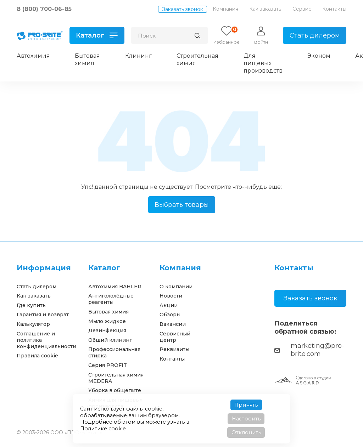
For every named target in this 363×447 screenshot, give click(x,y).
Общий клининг (110, 340)
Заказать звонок (182, 9)
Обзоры (170, 314)
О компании (176, 286)
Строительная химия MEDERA (116, 378)
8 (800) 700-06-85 (44, 9)
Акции (169, 305)
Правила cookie (37, 355)
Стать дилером (315, 35)
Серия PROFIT (107, 365)
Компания (225, 9)
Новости (171, 296)
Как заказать (265, 9)
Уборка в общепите (114, 390)
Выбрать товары (182, 205)
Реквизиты (174, 349)
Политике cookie (103, 428)
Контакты (334, 9)
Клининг (138, 55)
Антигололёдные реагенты (111, 299)
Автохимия (33, 55)
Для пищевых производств (263, 63)
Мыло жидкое (107, 321)
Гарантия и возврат (43, 314)
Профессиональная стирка (114, 352)
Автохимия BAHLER (114, 286)
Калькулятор (33, 324)
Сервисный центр (175, 336)
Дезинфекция (107, 330)
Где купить (31, 305)
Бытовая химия (87, 59)
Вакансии (173, 324)
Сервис (301, 9)
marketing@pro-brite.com (309, 350)
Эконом (318, 55)
